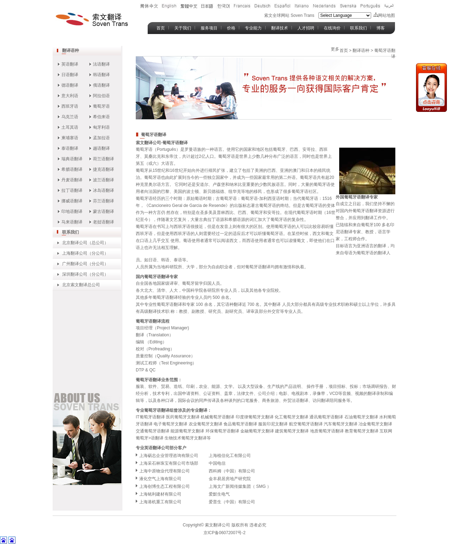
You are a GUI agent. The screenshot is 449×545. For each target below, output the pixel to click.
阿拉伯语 (101, 95)
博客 (380, 28)
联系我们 (358, 28)
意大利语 (69, 95)
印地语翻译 (71, 211)
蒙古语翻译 (103, 211)
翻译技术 (279, 28)
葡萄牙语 (101, 106)
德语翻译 (69, 85)
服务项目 (209, 28)
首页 (160, 28)
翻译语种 (70, 50)
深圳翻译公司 (74, 274)
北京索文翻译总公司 (81, 284)
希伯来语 (101, 116)
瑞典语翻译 (71, 158)
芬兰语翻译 (103, 201)
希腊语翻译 (71, 169)
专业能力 (253, 28)
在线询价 (332, 28)
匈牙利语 (101, 127)
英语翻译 (69, 64)
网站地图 (384, 15)
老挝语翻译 (103, 222)
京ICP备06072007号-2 (224, 532)
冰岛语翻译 (103, 190)
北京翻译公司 (74, 242)
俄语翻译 (101, 85)
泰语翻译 (69, 148)
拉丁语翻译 (71, 190)
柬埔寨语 (69, 137)
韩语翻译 (101, 74)
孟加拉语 (101, 137)
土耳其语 (69, 127)
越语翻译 (101, 148)
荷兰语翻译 (103, 158)
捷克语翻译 (103, 169)
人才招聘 (305, 28)
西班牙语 (69, 106)
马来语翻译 (71, 222)
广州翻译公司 (74, 263)
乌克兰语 (69, 116)
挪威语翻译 (71, 201)
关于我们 (182, 28)
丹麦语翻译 (71, 179)
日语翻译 (69, 74)
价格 (231, 28)
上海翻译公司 (74, 253)
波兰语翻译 (103, 179)
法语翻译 (101, 64)
